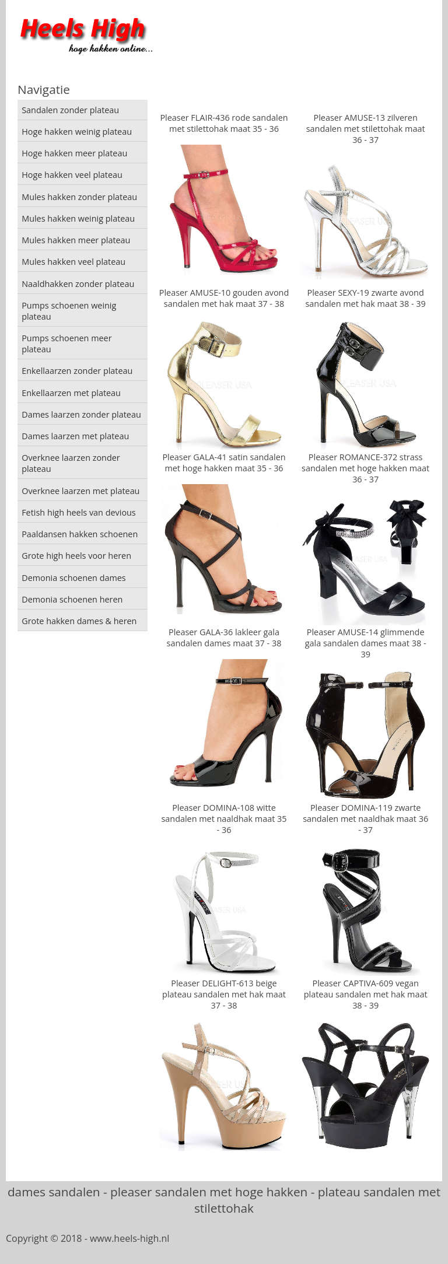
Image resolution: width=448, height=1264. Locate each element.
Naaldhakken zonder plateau (78, 283)
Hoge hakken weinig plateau (77, 131)
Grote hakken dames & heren (79, 620)
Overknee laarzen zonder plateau (71, 463)
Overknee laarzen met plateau (80, 490)
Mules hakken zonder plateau (79, 196)
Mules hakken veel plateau (73, 261)
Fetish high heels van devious (79, 512)
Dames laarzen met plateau (75, 436)
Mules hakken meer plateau (76, 240)
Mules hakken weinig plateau (78, 218)
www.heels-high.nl (129, 1238)
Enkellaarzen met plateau (71, 392)
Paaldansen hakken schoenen (80, 534)
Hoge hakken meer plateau (74, 153)
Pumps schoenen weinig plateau (69, 311)
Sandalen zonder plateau (70, 109)
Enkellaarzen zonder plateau (77, 370)
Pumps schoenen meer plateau (66, 343)
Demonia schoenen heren (72, 599)
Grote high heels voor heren (76, 555)
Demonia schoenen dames (74, 577)
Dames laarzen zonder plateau (81, 414)
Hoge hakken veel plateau (72, 174)
